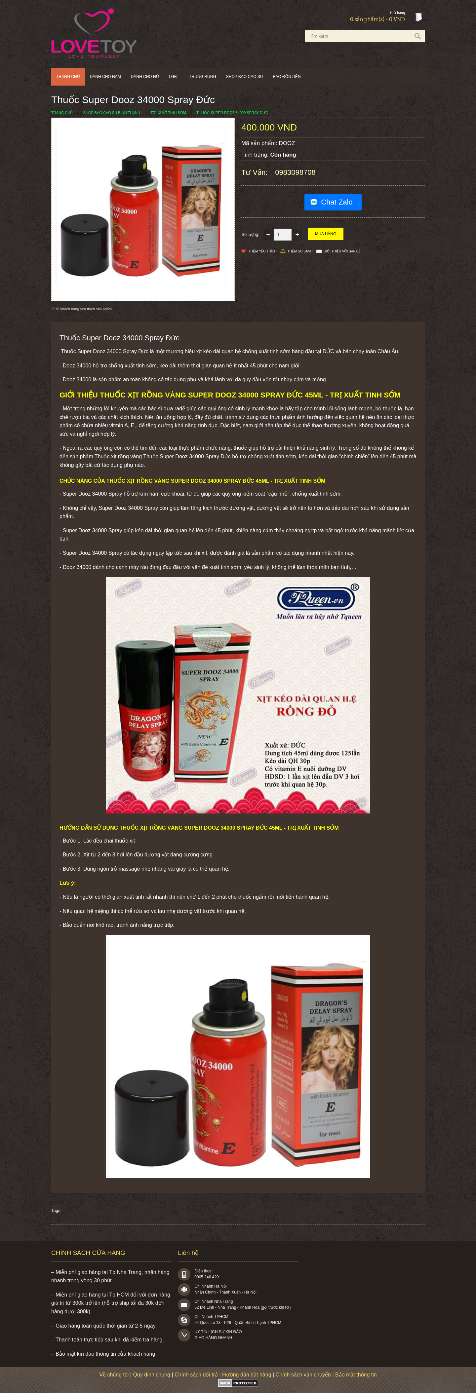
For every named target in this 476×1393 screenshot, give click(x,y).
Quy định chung (151, 1374)
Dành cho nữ (145, 76)
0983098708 (295, 172)
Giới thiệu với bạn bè (342, 251)
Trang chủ (68, 76)
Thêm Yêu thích (263, 251)
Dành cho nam (105, 76)
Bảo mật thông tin (356, 1374)
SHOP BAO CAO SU (244, 76)
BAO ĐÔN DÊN (287, 76)
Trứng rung (202, 76)
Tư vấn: (255, 172)
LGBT (174, 76)
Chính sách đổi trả (196, 1374)
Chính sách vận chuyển (303, 1374)
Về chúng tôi (114, 1374)
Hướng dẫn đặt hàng (246, 1374)
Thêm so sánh (300, 251)
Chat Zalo (336, 202)
